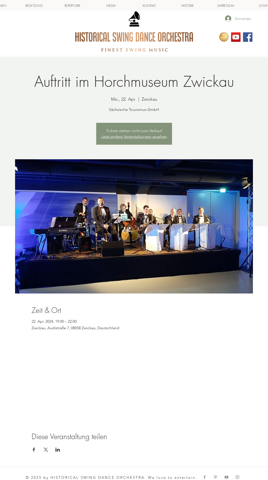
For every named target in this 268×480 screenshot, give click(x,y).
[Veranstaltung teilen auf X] (45, 450)
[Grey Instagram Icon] (237, 477)
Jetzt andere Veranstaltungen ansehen (134, 136)
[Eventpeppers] (224, 37)
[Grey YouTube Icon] (226, 477)
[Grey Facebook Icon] (204, 477)
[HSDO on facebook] (247, 37)
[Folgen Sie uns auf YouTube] (236, 37)
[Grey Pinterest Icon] (215, 477)
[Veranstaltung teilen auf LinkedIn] (57, 450)
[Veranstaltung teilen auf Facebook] (34, 450)
